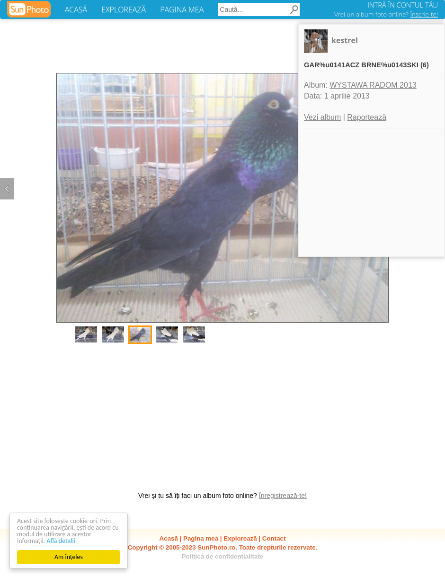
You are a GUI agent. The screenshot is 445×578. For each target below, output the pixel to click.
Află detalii (60, 541)
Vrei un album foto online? (386, 14)
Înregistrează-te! (283, 495)
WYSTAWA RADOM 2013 (372, 85)
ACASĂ (76, 9)
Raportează (366, 117)
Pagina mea (200, 538)
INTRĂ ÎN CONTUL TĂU (402, 4)
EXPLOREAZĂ (123, 9)
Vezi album (322, 117)
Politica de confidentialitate (223, 556)
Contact (274, 538)
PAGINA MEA (182, 9)
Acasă (169, 538)
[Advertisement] (222, 412)
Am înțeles (68, 557)
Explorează (240, 538)
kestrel (344, 40)
